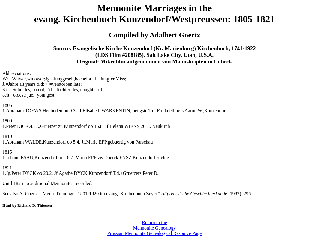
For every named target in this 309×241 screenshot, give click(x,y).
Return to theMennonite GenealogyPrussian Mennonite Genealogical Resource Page (154, 228)
